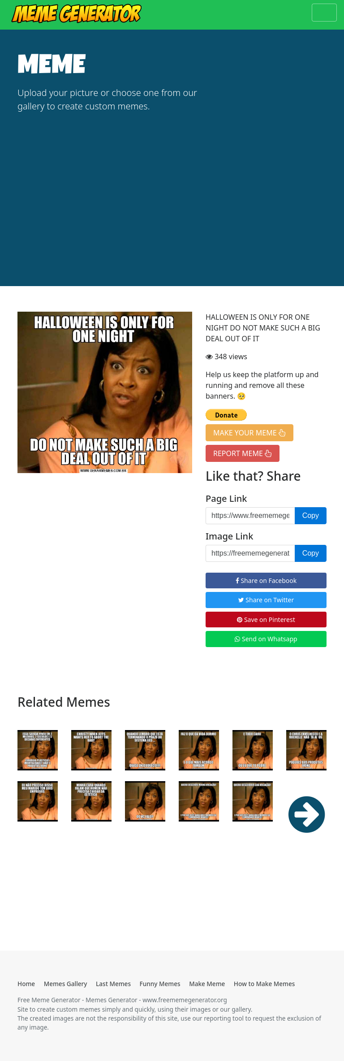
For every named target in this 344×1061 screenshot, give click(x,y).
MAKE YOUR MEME (249, 433)
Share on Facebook (266, 580)
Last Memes (113, 983)
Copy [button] (310, 515)
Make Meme (207, 983)
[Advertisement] (172, 187)
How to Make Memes (264, 983)
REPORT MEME (242, 453)
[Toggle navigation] (324, 13)
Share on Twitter (266, 600)
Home (26, 983)
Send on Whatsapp (266, 639)
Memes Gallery (65, 983)
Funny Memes (160, 983)
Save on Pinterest (266, 619)
